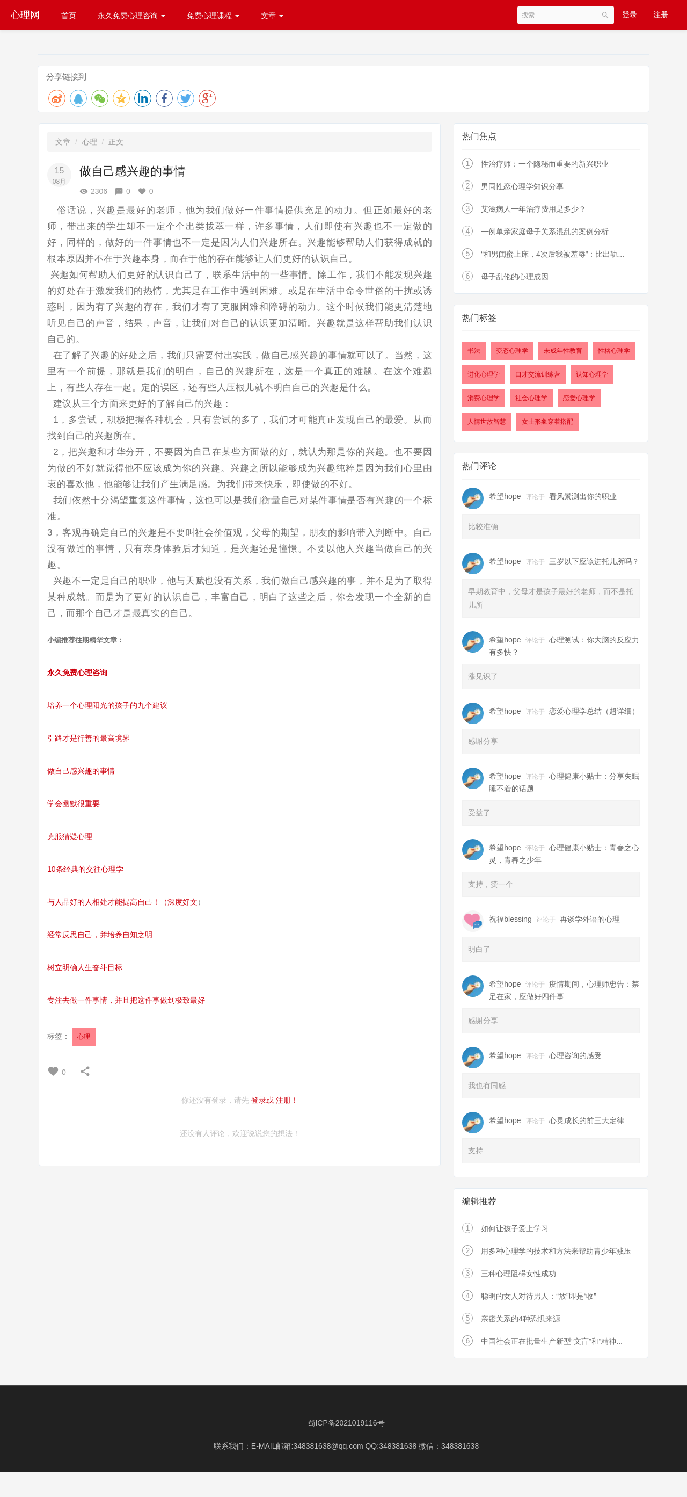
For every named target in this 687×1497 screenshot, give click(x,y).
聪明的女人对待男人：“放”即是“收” (538, 1296)
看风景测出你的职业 (583, 496)
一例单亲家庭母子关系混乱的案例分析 (545, 231)
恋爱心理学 (579, 398)
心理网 (25, 15)
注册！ (287, 1100)
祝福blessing (510, 919)
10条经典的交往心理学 (85, 869)
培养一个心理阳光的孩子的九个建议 (107, 705)
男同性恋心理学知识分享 (522, 186)
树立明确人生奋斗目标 (84, 967)
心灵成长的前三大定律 (586, 1120)
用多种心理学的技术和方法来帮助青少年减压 (556, 1251)
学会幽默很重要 (73, 803)
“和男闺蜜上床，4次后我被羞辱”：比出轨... (552, 254)
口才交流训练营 (537, 374)
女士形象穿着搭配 (547, 421)
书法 (473, 351)
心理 (89, 142)
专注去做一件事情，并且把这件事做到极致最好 (126, 1000)
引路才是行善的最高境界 (88, 738)
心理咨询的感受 (575, 1055)
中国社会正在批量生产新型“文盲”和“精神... (552, 1341)
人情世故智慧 (486, 421)
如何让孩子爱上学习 (515, 1228)
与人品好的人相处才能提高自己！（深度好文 (122, 902)
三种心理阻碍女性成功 (518, 1273)
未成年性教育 (563, 351)
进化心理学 (483, 374)
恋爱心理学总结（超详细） (594, 711)
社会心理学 (531, 398)
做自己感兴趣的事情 (81, 770)
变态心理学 (512, 351)
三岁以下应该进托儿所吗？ (594, 561)
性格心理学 (614, 351)
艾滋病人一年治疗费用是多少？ (533, 209)
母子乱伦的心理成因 (515, 276)
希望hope (505, 496)
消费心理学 (483, 398)
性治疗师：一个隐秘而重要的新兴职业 (545, 164)
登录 (629, 14)
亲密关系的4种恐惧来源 (520, 1318)
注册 (660, 14)
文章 (272, 15)
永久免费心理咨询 (131, 15)
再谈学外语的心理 (590, 919)
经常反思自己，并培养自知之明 (99, 934)
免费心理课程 (213, 15)
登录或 (262, 1100)
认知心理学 (592, 374)
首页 (68, 15)
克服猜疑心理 (69, 836)
